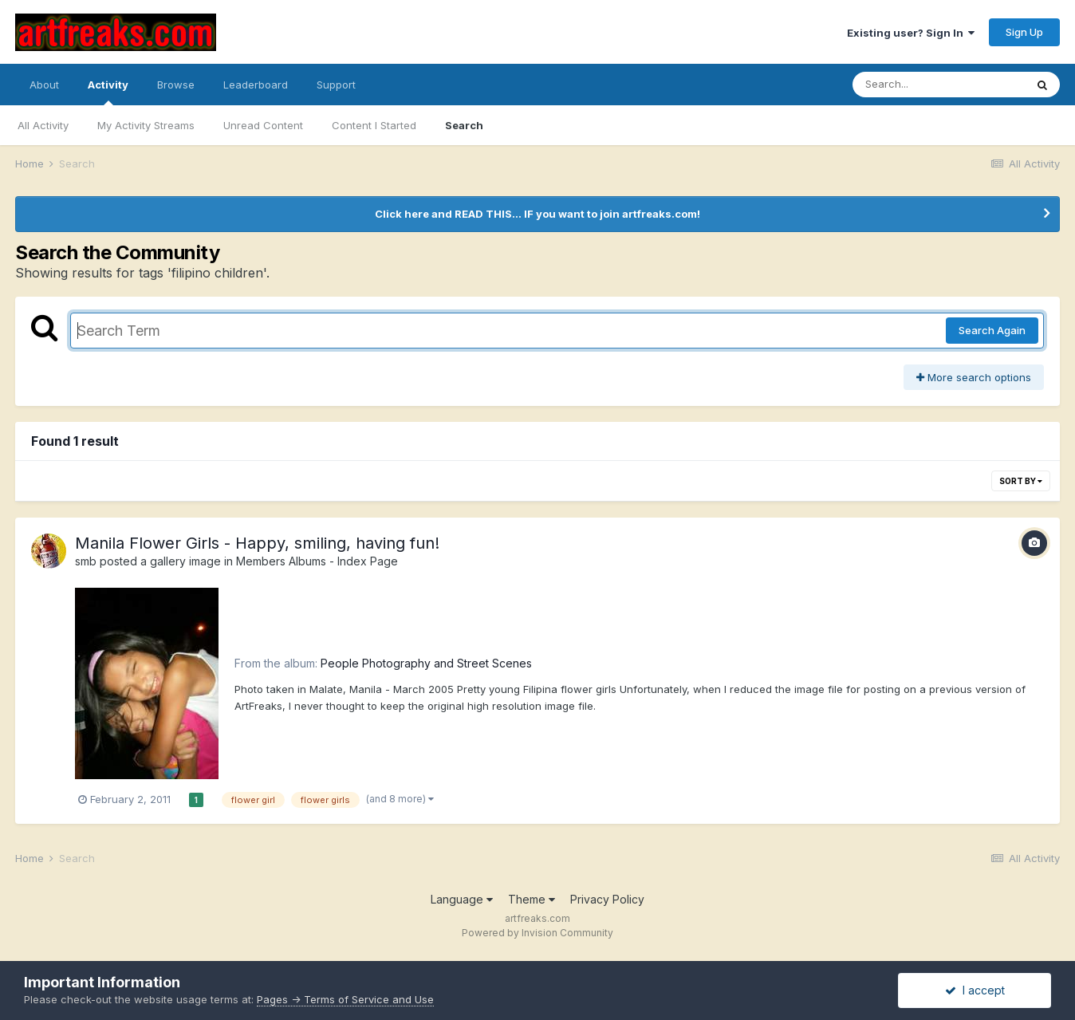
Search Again (992, 330)
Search (464, 125)
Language (462, 899)
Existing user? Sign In (911, 32)
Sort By (1020, 481)
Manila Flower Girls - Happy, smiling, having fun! (257, 543)
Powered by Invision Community (537, 933)
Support (336, 84)
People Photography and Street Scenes (426, 663)
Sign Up (1024, 32)
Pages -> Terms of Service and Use (345, 999)
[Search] (939, 84)
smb (85, 561)
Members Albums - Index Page (317, 561)
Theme (531, 899)
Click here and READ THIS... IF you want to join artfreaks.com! (537, 213)
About (44, 84)
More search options (973, 377)
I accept (975, 990)
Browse (176, 84)
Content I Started (374, 125)
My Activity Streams (146, 125)
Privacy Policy (607, 899)
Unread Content (263, 125)
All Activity (43, 125)
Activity (108, 91)
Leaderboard (255, 84)
